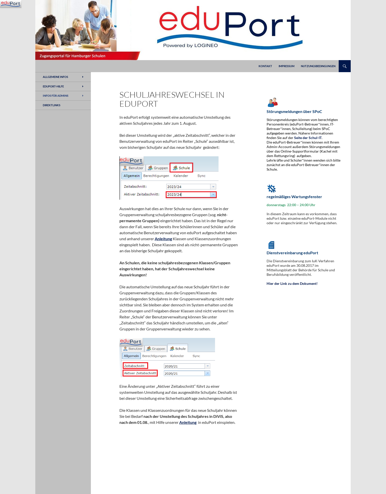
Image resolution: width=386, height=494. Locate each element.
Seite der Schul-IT (308, 138)
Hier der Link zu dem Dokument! (292, 283)
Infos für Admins (55, 95)
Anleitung (163, 238)
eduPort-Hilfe (53, 86)
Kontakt (265, 66)
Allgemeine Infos (55, 76)
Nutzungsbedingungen (318, 66)
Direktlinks (51, 105)
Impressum (286, 66)
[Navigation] (10, 4)
